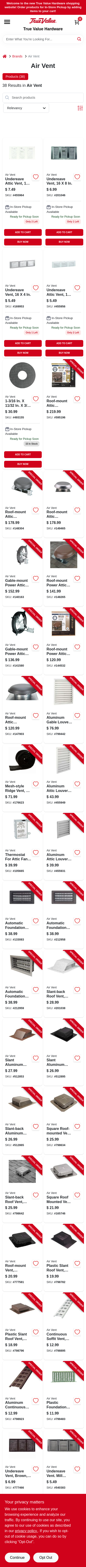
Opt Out (45, 1557)
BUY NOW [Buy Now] (22, 242)
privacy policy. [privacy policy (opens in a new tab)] (26, 1531)
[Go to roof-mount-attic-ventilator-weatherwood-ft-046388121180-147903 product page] (22, 709)
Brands (17, 56)
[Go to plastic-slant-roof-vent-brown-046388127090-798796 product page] (22, 1326)
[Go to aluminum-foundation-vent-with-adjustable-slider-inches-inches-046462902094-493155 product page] (22, 414)
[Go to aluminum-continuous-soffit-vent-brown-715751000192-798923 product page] (22, 1394)
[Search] (79, 39)
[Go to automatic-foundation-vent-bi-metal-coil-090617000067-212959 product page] (22, 983)
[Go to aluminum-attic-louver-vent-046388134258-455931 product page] (64, 846)
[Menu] (7, 22)
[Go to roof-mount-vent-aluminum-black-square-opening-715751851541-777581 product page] (22, 1257)
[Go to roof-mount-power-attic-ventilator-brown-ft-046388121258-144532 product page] (64, 641)
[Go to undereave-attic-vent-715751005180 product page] (22, 192)
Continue (17, 1557)
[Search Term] (43, 39)
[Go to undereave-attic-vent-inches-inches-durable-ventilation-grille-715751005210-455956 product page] (64, 303)
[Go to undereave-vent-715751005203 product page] (22, 303)
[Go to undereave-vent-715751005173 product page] (64, 192)
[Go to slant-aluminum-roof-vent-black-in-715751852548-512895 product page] (64, 1052)
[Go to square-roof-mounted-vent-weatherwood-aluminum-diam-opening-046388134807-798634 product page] (64, 1120)
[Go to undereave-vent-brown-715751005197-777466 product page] (22, 1463)
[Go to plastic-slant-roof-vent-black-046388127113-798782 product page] (64, 1257)
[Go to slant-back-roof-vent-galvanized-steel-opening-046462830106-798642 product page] (22, 1189)
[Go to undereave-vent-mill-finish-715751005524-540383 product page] (64, 1463)
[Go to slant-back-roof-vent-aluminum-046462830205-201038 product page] (64, 983)
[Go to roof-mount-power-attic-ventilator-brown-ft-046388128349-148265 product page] (64, 572)
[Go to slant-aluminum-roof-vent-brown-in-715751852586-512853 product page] (22, 1052)
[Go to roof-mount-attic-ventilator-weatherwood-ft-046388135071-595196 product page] (64, 414)
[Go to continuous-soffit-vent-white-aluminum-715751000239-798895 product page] (64, 1326)
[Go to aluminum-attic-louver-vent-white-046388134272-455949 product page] (64, 778)
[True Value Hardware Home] (43, 20)
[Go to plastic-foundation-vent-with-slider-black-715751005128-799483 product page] (64, 1394)
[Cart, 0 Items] (77, 22)
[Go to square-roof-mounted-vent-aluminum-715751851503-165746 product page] (64, 1189)
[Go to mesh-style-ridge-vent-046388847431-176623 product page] (22, 778)
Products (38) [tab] (15, 76)
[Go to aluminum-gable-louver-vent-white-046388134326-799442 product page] (64, 709)
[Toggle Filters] (80, 108)
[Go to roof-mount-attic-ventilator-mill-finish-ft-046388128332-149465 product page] (64, 504)
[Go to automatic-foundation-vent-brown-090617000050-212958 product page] (64, 915)
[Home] (5, 56)
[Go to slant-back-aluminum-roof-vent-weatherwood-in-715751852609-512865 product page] (22, 1120)
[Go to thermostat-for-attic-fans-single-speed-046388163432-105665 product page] (22, 846)
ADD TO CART (23, 232)
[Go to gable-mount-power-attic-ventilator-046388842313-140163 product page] (22, 572)
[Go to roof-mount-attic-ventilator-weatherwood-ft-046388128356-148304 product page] (22, 504)
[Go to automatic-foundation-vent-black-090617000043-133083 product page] (22, 915)
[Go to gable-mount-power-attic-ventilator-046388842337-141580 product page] (22, 641)
